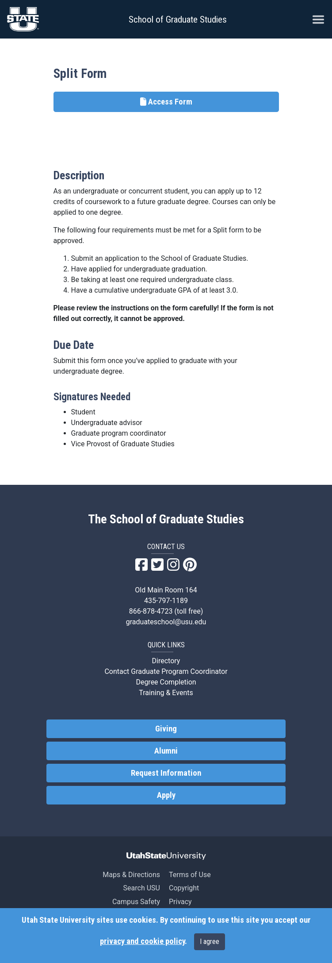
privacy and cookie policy (142, 941)
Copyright (184, 888)
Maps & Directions (131, 874)
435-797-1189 (166, 600)
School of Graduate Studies (178, 19)
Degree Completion (166, 682)
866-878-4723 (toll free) (166, 611)
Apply (166, 795)
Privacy (180, 901)
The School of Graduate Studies (166, 519)
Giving (166, 729)
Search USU (141, 888)
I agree (209, 941)
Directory (166, 661)
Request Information (166, 773)
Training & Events (166, 692)
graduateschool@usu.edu (166, 622)
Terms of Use (190, 874)
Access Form (166, 102)
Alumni (166, 751)
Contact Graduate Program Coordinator (165, 671)
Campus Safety (136, 901)
